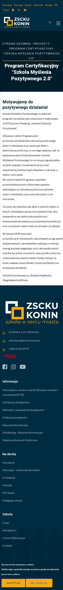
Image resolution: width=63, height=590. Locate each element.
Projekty (41, 43)
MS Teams (9, 492)
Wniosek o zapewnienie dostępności (23, 409)
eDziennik (38, 5)
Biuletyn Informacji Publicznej (20, 440)
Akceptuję (13, 583)
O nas (6, 522)
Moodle (48, 5)
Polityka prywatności (15, 417)
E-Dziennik (9, 477)
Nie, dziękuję (39, 583)
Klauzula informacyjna (15, 425)
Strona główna (17, 43)
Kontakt (7, 545)
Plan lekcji (7, 5)
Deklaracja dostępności (16, 402)
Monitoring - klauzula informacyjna (23, 432)
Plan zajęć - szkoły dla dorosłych (21, 470)
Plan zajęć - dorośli (22, 5)
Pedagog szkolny (12, 500)
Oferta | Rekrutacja (14, 537)
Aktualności (9, 530)
